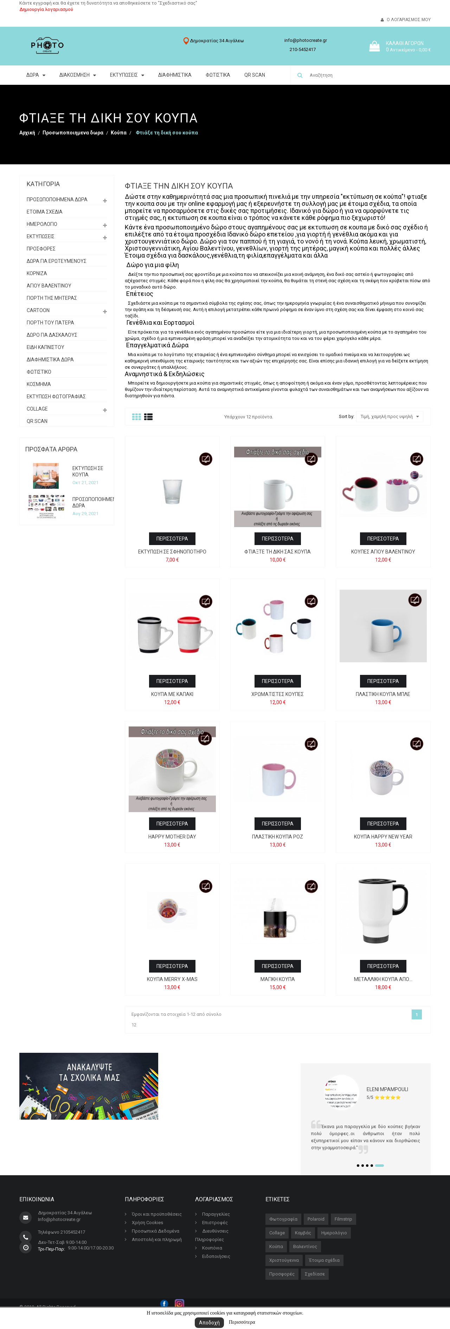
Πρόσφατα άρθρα (51, 449)
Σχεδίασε (315, 1274)
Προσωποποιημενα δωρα (57, 199)
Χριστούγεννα (284, 1260)
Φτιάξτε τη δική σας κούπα (277, 552)
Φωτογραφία (283, 1219)
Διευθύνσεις (212, 1231)
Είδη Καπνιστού (45, 347)
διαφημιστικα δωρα (50, 359)
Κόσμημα (39, 384)
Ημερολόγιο (42, 224)
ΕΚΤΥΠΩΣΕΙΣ (40, 236)
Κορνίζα (37, 273)
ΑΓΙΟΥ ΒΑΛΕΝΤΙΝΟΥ (49, 286)
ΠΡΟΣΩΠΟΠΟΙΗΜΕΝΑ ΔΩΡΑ (96, 502)
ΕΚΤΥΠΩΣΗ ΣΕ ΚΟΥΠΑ (87, 471)
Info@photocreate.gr (59, 1219)
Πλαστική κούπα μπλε (383, 694)
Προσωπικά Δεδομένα (152, 1231)
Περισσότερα (242, 1322)
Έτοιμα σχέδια (324, 1260)
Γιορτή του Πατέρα (50, 322)
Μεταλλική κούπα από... (383, 979)
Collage (37, 409)
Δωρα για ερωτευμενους (56, 261)
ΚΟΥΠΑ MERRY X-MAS (172, 979)
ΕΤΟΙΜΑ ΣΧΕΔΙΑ (45, 212)
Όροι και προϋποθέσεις (153, 1214)
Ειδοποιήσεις (212, 1256)
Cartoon (38, 310)
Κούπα (276, 1246)
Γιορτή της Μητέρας (52, 298)
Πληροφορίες (209, 1239)
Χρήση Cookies (144, 1222)
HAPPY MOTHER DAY (172, 837)
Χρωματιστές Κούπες (277, 694)
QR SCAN (37, 421)
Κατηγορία (43, 184)
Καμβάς (303, 1232)
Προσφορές (282, 1274)
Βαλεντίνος (305, 1246)
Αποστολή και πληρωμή (153, 1239)
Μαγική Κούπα (278, 979)
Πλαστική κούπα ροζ (277, 837)
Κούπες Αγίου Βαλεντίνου (383, 552)
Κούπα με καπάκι (172, 694)
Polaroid (316, 1219)
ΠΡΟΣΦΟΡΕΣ (41, 249)
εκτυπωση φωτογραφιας (56, 396)
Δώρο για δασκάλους (52, 335)
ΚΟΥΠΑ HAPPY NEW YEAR (383, 837)
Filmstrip (343, 1219)
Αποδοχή (209, 1322)
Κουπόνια (208, 1248)
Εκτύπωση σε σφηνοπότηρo (172, 552)
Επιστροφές (211, 1222)
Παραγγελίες (212, 1214)
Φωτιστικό (39, 372)
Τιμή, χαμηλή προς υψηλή (390, 416)
